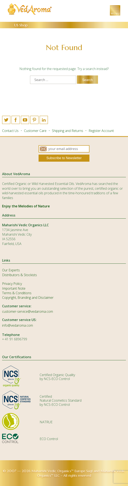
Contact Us (10, 130)
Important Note (13, 288)
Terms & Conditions (16, 293)
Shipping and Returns (67, 130)
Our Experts (11, 270)
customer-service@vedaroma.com (27, 311)
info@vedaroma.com (17, 325)
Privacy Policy (12, 283)
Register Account (101, 130)
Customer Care (35, 130)
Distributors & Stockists (19, 275)
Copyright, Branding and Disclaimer (28, 297)
